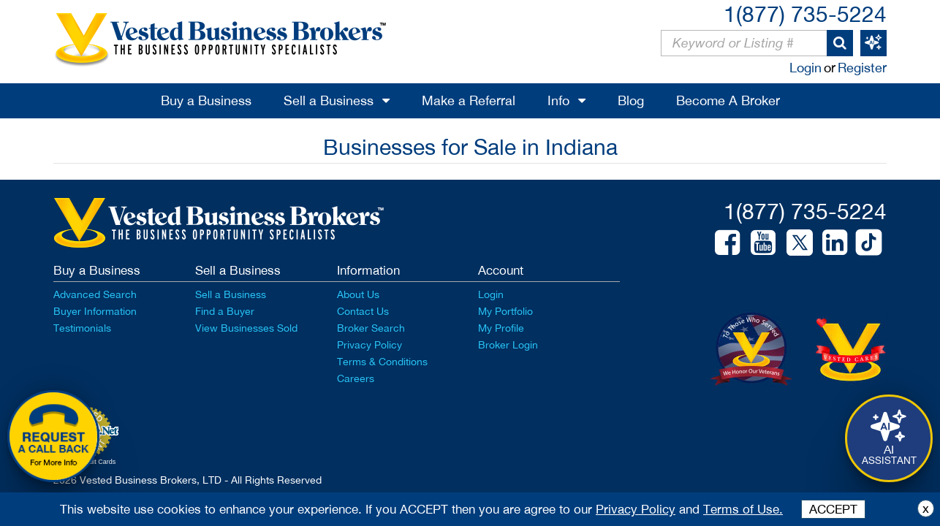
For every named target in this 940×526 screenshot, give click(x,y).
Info (558, 100)
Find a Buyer (224, 311)
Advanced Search (95, 294)
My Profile (501, 328)
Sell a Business (329, 100)
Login (805, 67)
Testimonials (82, 328)
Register (862, 67)
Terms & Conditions (382, 361)
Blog (631, 100)
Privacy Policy (369, 345)
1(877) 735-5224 (805, 13)
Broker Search (371, 328)
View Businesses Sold (246, 328)
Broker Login (508, 345)
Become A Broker (728, 100)
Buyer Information (95, 311)
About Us (358, 294)
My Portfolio (505, 311)
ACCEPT (833, 509)
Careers (355, 378)
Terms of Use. (743, 509)
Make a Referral (468, 100)
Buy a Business (206, 100)
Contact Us (363, 311)
